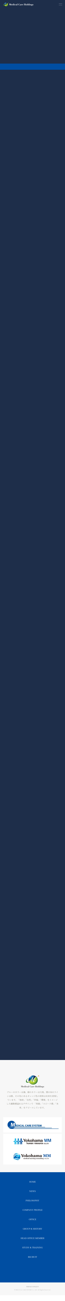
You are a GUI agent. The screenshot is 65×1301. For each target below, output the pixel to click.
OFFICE (32, 1225)
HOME (32, 1187)
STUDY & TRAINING (32, 1253)
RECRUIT (32, 1262)
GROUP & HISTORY (32, 1234)
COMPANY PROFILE (32, 1215)
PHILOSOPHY (32, 1206)
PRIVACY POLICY (32, 1292)
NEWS (32, 1196)
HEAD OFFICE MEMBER (32, 1243)
